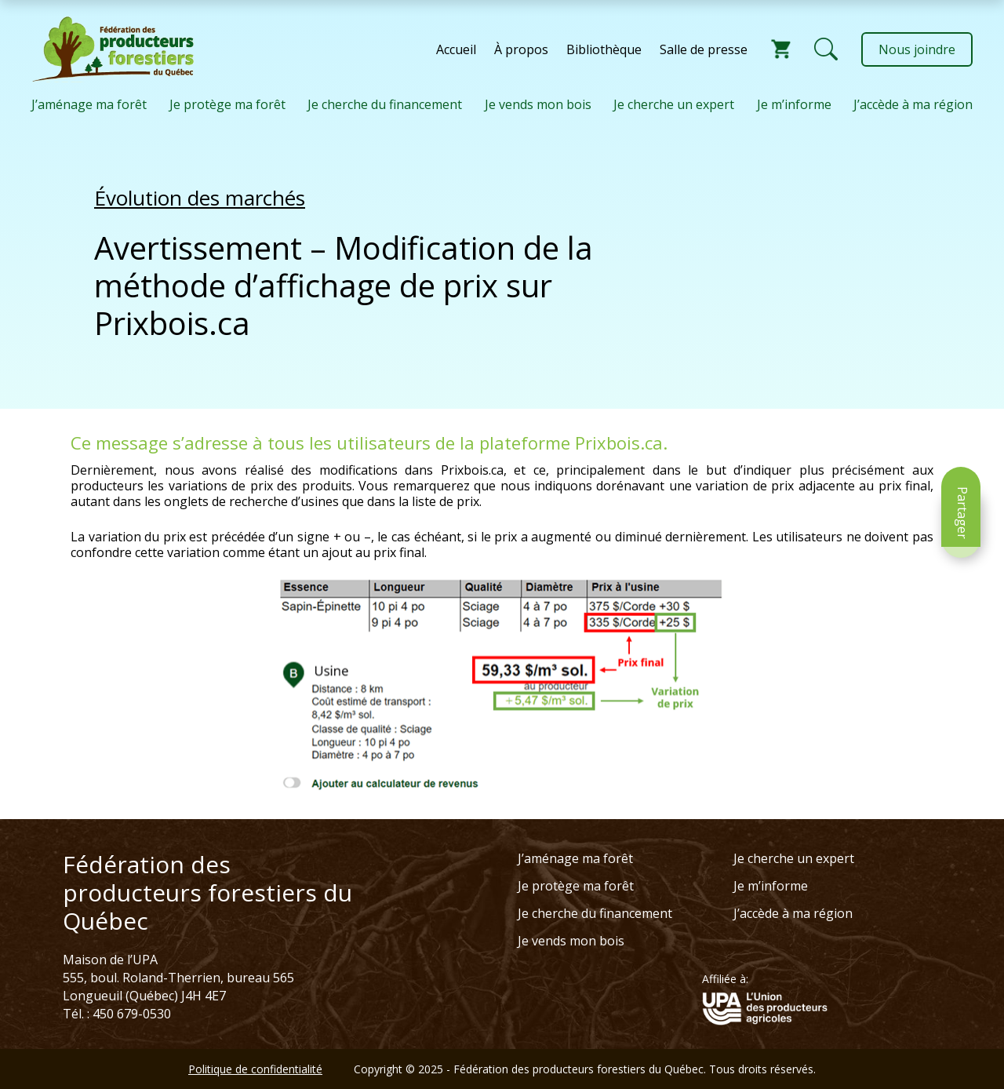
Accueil (456, 49)
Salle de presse (704, 49)
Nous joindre (916, 49)
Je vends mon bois (538, 104)
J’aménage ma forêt (89, 104)
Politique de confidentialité (255, 1069)
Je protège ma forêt (227, 104)
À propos (521, 49)
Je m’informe (794, 104)
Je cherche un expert (673, 104)
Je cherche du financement (384, 104)
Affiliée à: (725, 979)
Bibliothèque (604, 49)
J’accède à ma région (913, 104)
